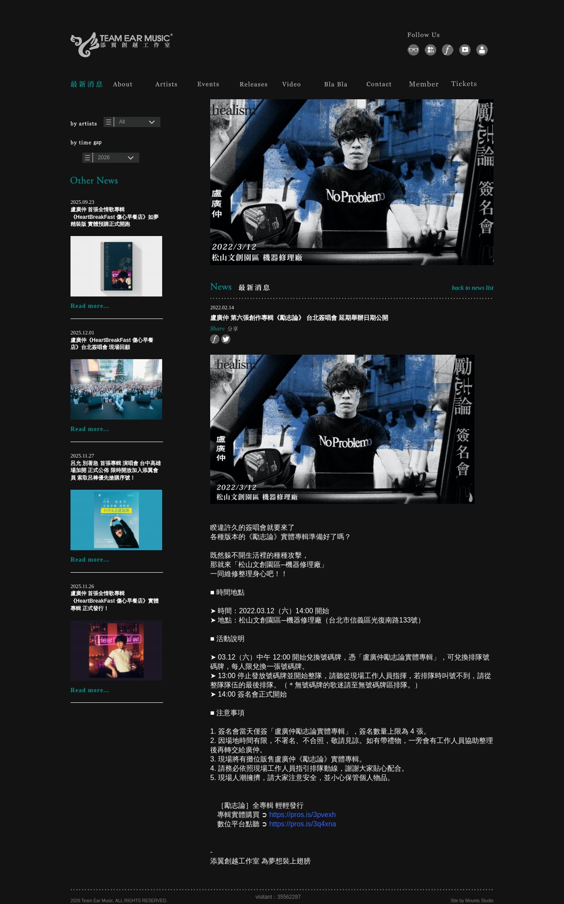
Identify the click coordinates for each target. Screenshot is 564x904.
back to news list (473, 288)
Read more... (89, 306)
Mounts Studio (479, 900)
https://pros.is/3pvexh (302, 814)
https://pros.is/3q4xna (302, 824)
